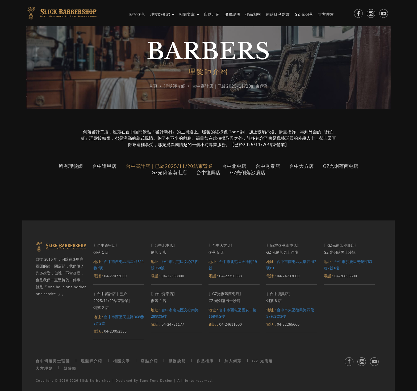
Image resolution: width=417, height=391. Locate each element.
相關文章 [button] (189, 14)
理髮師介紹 (91, 361)
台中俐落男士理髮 (53, 361)
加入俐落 (233, 361)
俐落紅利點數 (278, 14)
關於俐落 (137, 14)
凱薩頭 (70, 368)
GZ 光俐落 (304, 14)
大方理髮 (326, 14)
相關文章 (121, 361)
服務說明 (232, 14)
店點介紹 (212, 14)
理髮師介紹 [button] (162, 14)
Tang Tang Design (156, 380)
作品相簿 (253, 14)
